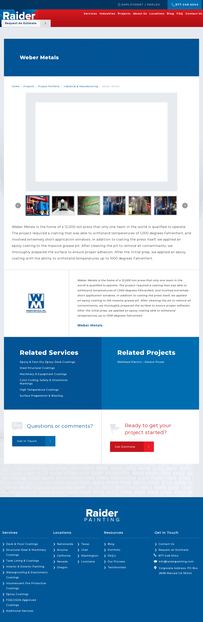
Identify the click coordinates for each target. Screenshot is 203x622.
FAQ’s (112, 555)
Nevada (62, 561)
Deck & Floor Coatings (22, 544)
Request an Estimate (21, 23)
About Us (140, 13)
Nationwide (65, 544)
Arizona (62, 549)
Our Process (116, 561)
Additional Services (19, 610)
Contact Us (193, 13)
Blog (170, 13)
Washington (89, 555)
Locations (156, 13)
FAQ (180, 13)
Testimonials (117, 567)
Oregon (62, 567)
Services (90, 13)
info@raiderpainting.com (176, 561)
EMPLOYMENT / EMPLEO (141, 4)
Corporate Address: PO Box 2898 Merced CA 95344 (178, 571)
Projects (124, 13)
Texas (85, 544)
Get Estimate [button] (126, 454)
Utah (84, 549)
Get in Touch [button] (28, 449)
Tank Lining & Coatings (22, 560)
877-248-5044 (187, 4)
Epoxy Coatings (17, 594)
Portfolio (114, 549)
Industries (107, 13)
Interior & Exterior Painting (25, 566)
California (64, 555)
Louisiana (88, 561)
